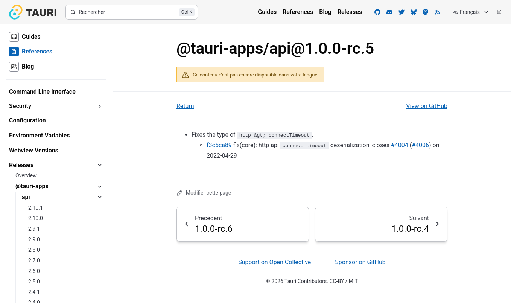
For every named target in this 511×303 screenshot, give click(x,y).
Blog (325, 11)
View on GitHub (426, 106)
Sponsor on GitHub (360, 262)
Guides (267, 11)
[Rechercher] (131, 12)
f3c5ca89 (219, 145)
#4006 (420, 145)
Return (185, 106)
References (298, 11)
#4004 (399, 145)
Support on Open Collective (274, 262)
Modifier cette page (203, 193)
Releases (350, 11)
